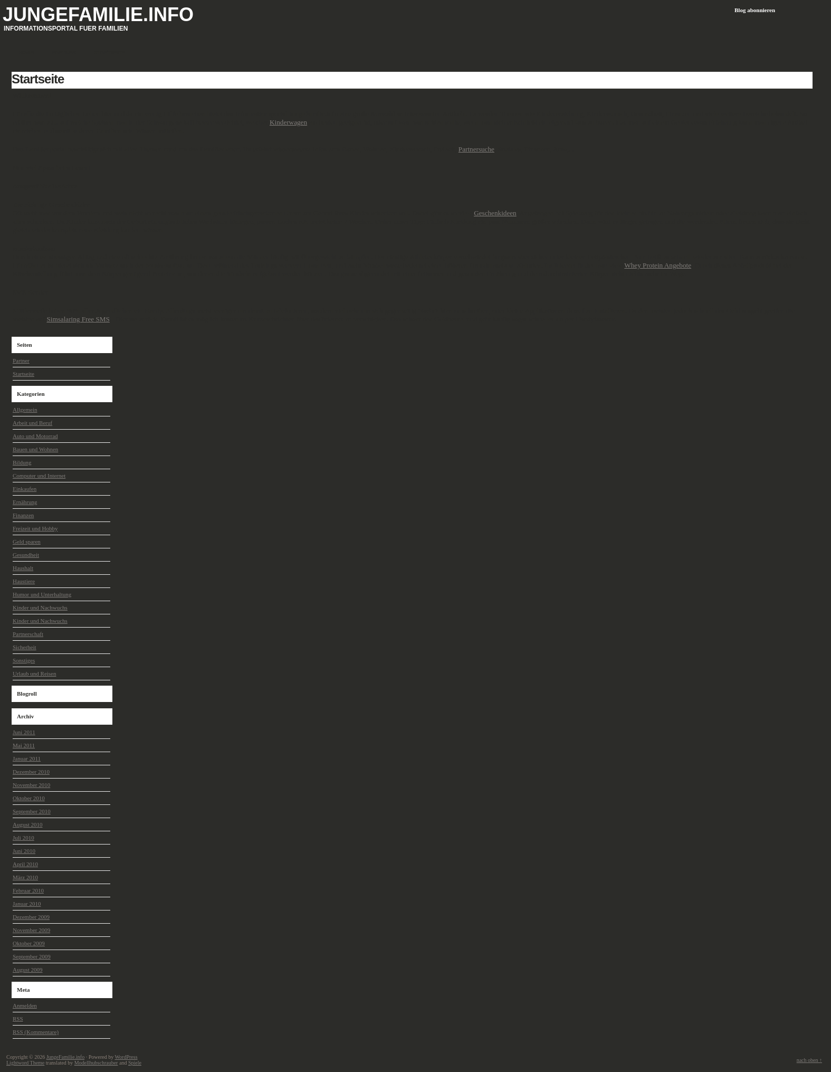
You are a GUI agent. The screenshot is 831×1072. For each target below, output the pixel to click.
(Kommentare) (36, 1032)
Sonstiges (24, 660)
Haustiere (24, 581)
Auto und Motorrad (35, 436)
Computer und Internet (39, 475)
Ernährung (25, 502)
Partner (21, 360)
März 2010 (25, 877)
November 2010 (31, 785)
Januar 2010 (27, 903)
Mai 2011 (24, 745)
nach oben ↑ (809, 1060)
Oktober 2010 (29, 798)
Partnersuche (476, 149)
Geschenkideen (495, 213)
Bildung (22, 462)
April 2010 (25, 864)
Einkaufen (24, 489)
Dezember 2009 (31, 917)
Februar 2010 (28, 890)
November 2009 (31, 930)
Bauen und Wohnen (35, 449)
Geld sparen (27, 541)
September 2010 (32, 811)
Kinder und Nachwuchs (40, 607)
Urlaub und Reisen (34, 673)
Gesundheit (26, 555)
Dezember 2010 (31, 772)
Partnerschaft (28, 634)
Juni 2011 (24, 732)
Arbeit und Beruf (32, 423)
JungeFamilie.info (98, 14)
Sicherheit (24, 647)
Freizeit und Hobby (35, 528)
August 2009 (28, 969)
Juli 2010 (23, 837)
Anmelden (25, 1005)
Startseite (38, 79)
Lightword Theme (25, 1063)
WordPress (125, 1057)
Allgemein (25, 409)
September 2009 (32, 956)
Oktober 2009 (29, 943)
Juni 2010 (24, 851)
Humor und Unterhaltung (42, 594)
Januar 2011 (27, 758)
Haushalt (23, 568)
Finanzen (23, 515)
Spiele (134, 1063)
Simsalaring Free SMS (77, 319)
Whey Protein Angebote (657, 265)
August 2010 (28, 824)
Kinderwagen (288, 122)
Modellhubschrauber (96, 1063)
